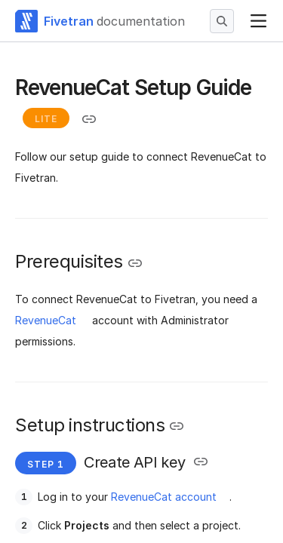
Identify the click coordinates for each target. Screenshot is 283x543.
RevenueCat (45, 320)
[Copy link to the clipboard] (89, 119)
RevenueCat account (164, 496)
